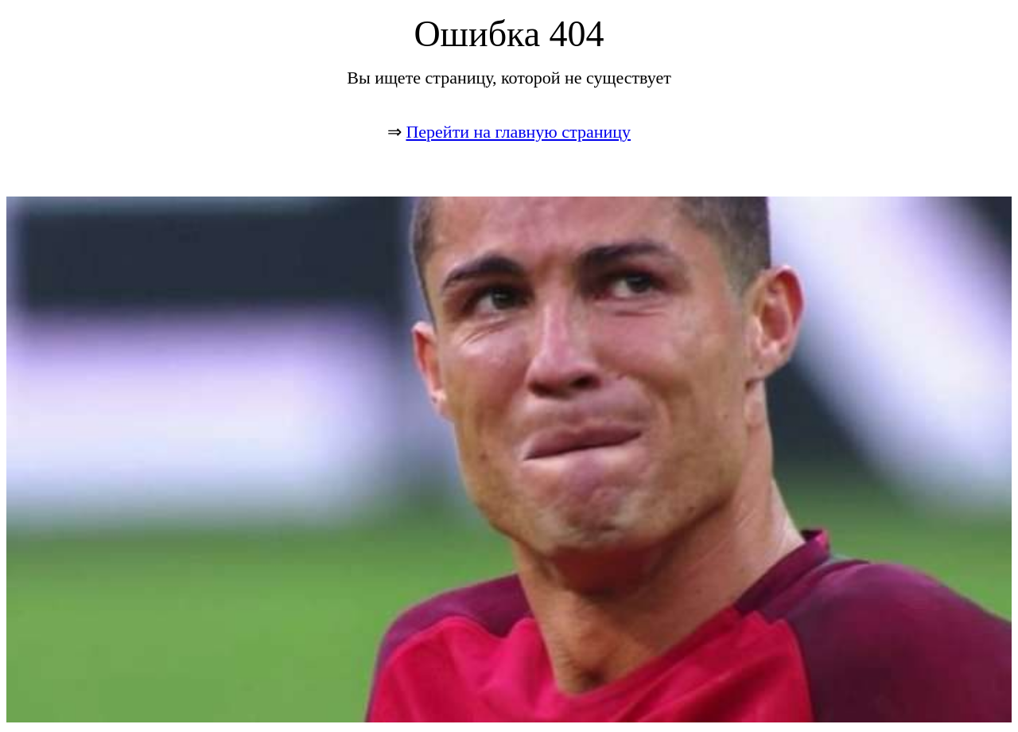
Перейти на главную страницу (518, 132)
